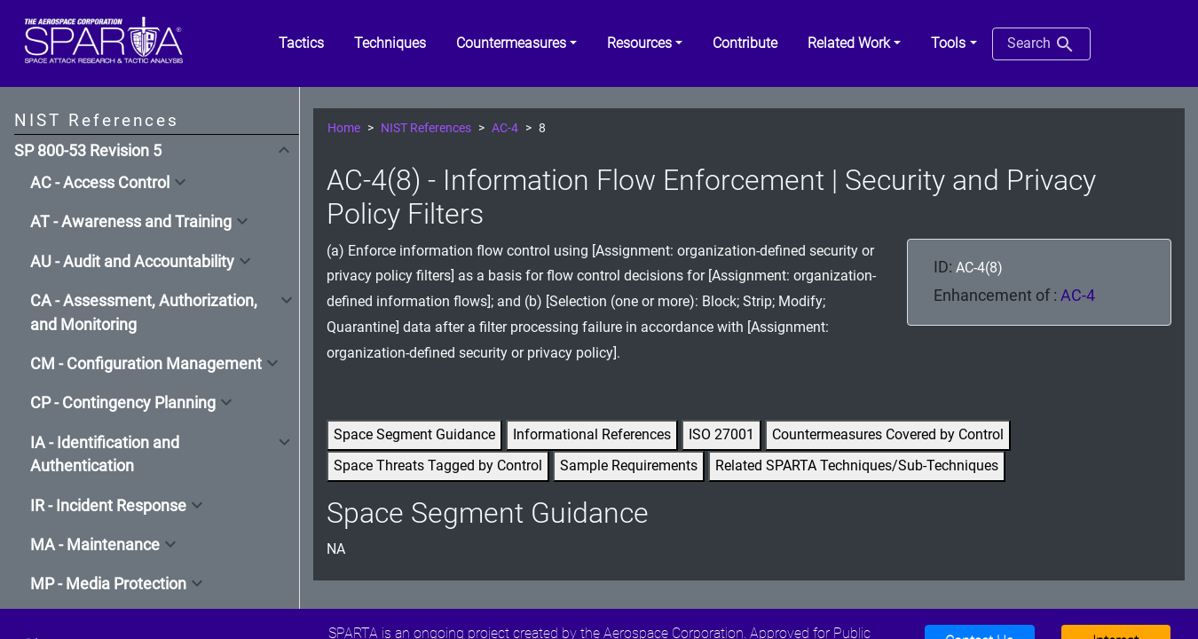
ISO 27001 (721, 434)
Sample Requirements (629, 465)
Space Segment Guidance (414, 434)
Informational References (592, 434)
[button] (516, 43)
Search (1041, 44)
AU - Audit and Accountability (132, 262)
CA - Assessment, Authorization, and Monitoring (143, 312)
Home (343, 128)
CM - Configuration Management (146, 364)
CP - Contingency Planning (123, 403)
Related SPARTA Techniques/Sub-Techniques (856, 465)
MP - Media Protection (108, 584)
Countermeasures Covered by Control (888, 434)
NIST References (426, 128)
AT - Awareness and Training (131, 222)
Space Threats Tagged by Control (438, 465)
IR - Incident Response (108, 506)
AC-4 (505, 128)
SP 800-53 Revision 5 (88, 151)
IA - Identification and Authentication (104, 454)
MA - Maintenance (95, 545)
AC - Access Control (99, 183)
